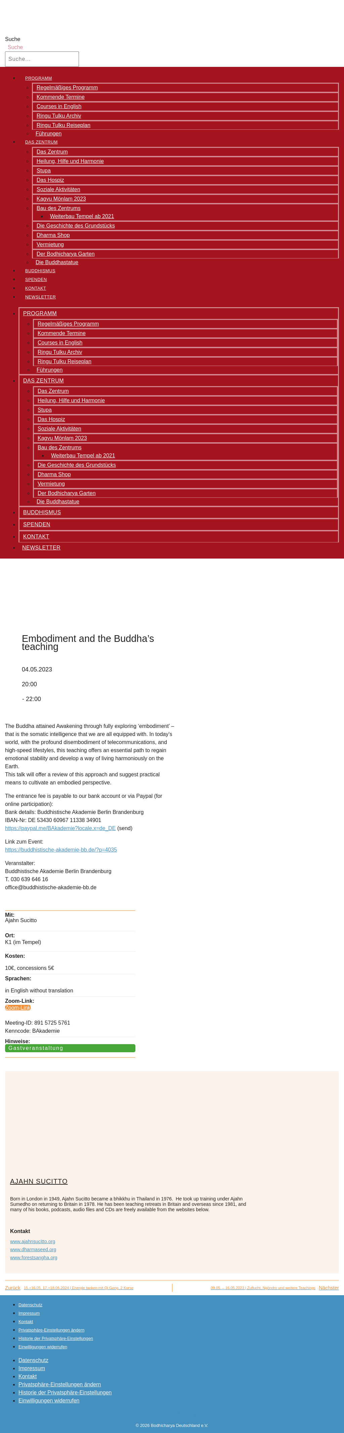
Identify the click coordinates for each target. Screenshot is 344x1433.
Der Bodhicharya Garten (66, 254)
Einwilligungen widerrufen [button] (42, 1346)
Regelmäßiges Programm (67, 87)
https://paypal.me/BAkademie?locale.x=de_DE (60, 828)
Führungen (48, 133)
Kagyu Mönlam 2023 (61, 199)
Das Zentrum (41, 142)
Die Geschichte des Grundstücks (76, 226)
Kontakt (35, 288)
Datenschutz (30, 1304)
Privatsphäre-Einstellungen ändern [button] (51, 1330)
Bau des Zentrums (59, 208)
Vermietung (50, 244)
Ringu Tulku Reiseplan (63, 125)
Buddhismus (40, 271)
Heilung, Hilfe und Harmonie (70, 161)
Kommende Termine (61, 97)
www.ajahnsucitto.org (32, 1241)
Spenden (36, 279)
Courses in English (59, 106)
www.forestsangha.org (33, 1257)
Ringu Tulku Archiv (59, 116)
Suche (12, 39)
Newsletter (40, 297)
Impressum (29, 1313)
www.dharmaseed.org (33, 1249)
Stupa (44, 170)
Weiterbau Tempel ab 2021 (82, 216)
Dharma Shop (53, 235)
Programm (38, 78)
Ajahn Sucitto (39, 1181)
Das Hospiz (50, 180)
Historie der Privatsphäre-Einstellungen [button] (55, 1338)
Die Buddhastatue (57, 262)
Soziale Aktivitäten (58, 189)
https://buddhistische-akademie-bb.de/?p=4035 (61, 850)
